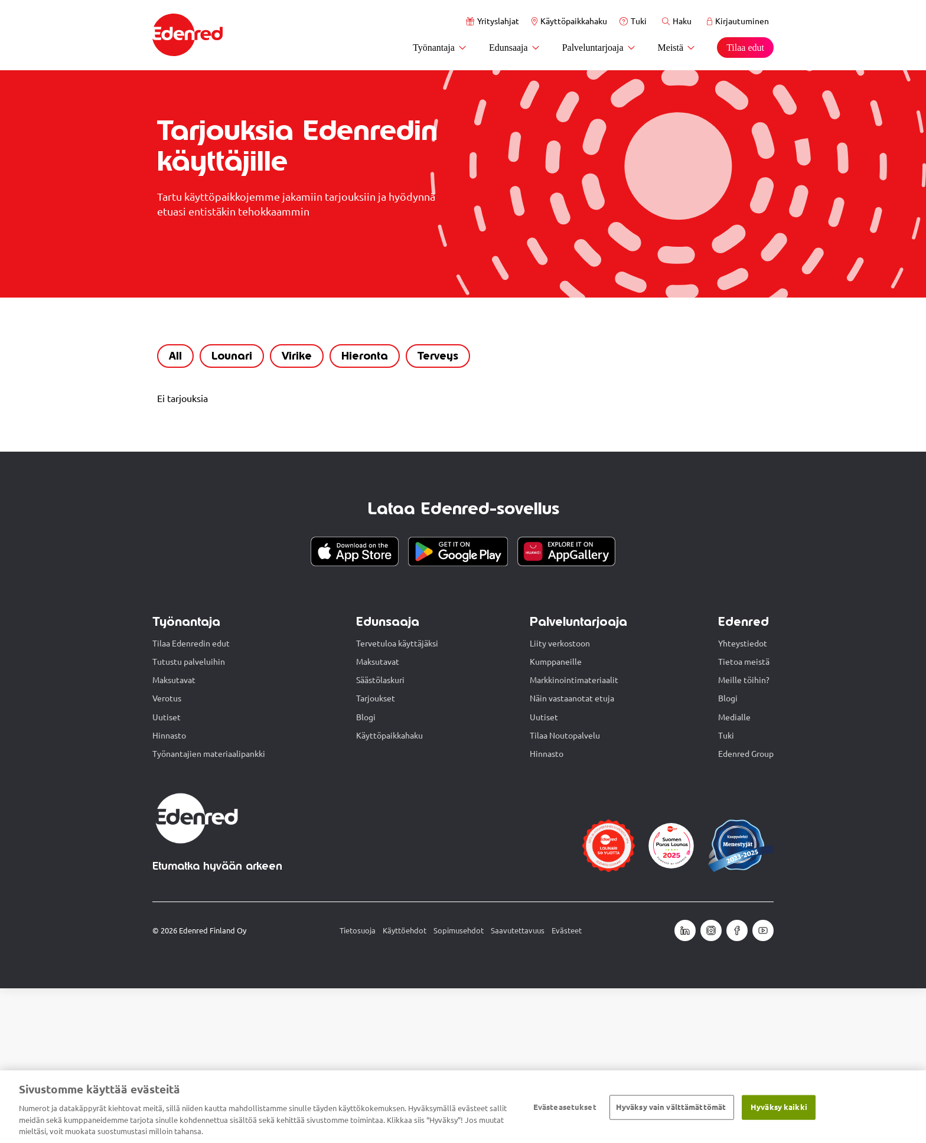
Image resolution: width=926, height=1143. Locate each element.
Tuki (633, 21)
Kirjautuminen (738, 21)
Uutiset (166, 872)
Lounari (227, 506)
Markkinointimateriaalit (574, 835)
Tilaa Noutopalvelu (565, 890)
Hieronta (360, 506)
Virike (292, 506)
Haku (677, 21)
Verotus (166, 853)
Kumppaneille (556, 816)
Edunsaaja (514, 48)
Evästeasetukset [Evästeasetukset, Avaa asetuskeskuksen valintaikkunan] (564, 1107)
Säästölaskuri (380, 835)
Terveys (433, 506)
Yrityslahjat (492, 21)
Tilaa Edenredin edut (191, 798)
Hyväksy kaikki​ (779, 1107)
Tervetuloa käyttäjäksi (397, 798)
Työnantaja (440, 48)
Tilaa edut (745, 48)
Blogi (366, 872)
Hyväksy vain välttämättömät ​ (672, 1107)
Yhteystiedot (742, 798)
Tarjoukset (375, 853)
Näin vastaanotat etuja (572, 853)
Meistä (677, 48)
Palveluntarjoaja (599, 48)
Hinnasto (169, 890)
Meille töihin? (744, 835)
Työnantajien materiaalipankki (208, 908)
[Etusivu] (187, 35)
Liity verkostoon (560, 798)
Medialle (734, 872)
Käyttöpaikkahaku (569, 21)
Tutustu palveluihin (188, 816)
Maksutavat (173, 835)
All (170, 506)
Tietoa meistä (744, 816)
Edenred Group (746, 908)
